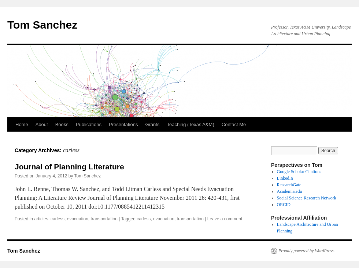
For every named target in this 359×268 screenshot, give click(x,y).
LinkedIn (285, 178)
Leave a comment (224, 218)
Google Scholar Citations (299, 171)
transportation (103, 218)
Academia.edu (289, 191)
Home (21, 124)
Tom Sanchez (42, 25)
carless (57, 218)
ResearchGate (289, 184)
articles (41, 218)
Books (62, 124)
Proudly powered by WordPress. (306, 250)
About (42, 124)
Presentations (123, 124)
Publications (88, 124)
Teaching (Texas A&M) (190, 124)
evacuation (77, 218)
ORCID (283, 204)
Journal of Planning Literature (69, 166)
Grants (152, 124)
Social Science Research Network (306, 198)
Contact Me (234, 124)
